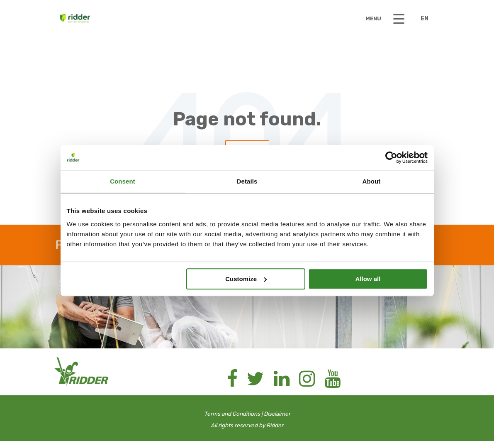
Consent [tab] (122, 181)
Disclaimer (277, 413)
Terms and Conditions (232, 413)
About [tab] (372, 181)
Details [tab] (247, 181)
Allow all (368, 278)
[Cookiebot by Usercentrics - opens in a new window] (391, 157)
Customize (246, 278)
